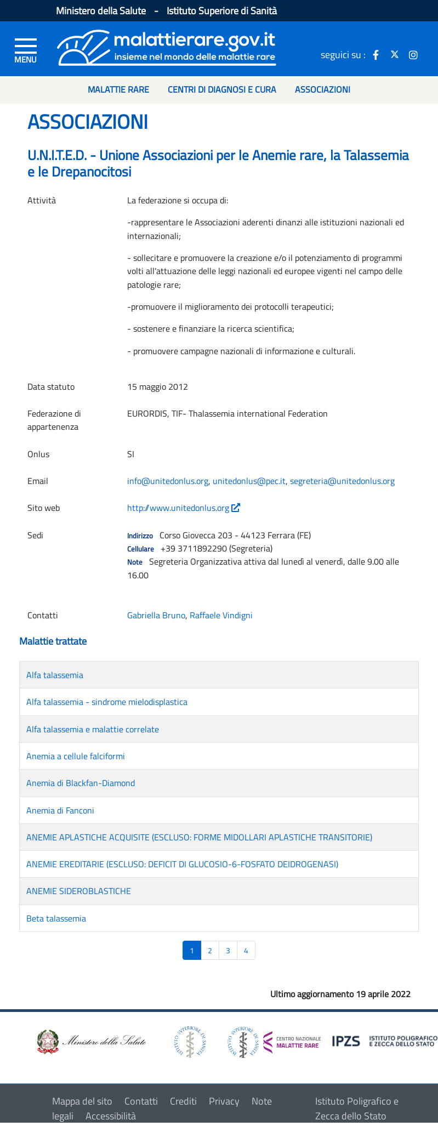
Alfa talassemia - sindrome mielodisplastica (106, 701)
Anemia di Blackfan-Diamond (80, 782)
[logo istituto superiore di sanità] (189, 1041)
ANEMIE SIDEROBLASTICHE (78, 890)
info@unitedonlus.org (167, 480)
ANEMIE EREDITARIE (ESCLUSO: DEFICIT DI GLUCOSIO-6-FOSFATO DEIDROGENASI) (182, 864)
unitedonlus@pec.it (249, 480)
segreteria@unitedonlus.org (342, 480)
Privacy (224, 1101)
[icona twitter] (394, 54)
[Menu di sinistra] (25, 49)
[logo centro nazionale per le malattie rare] (274, 1039)
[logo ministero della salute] (90, 1041)
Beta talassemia (56, 918)
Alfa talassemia (54, 674)
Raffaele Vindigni (221, 615)
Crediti (183, 1101)
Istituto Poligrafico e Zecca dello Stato (357, 1108)
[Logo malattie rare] (166, 46)
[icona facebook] (376, 54)
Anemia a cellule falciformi (75, 756)
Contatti (141, 1101)
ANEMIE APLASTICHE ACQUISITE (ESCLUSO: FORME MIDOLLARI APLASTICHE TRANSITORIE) (199, 837)
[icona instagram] (413, 54)
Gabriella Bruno (156, 615)
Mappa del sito (82, 1101)
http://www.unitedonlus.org (183, 507)
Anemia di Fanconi (60, 810)
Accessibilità (111, 1115)
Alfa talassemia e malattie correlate (92, 729)
